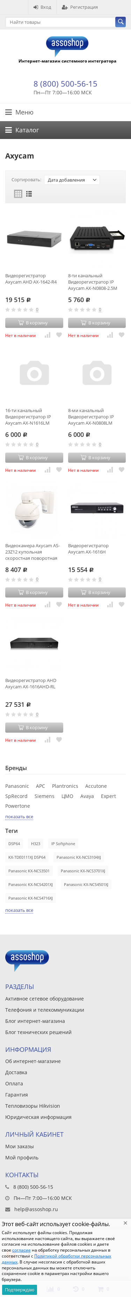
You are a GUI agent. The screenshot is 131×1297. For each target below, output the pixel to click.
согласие (21, 1250)
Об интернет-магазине (33, 1061)
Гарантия (16, 1094)
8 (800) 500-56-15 (65, 83)
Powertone (17, 806)
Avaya (87, 796)
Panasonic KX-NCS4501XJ (86, 884)
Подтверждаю (19, 1289)
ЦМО (67, 796)
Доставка (16, 1072)
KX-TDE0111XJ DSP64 (26, 857)
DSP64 (14, 843)
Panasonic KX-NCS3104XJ (79, 857)
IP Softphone (63, 843)
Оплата (14, 1083)
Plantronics (65, 786)
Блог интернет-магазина (35, 1021)
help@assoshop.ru (36, 1209)
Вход (42, 7)
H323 (35, 843)
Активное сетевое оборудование (44, 998)
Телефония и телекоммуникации (44, 1009)
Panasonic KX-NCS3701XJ (83, 870)
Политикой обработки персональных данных (56, 1259)
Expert (108, 796)
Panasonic (17, 786)
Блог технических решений (38, 1032)
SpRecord (16, 796)
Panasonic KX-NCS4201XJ (30, 884)
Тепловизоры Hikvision (32, 1105)
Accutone (96, 786)
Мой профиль (21, 1157)
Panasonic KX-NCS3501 (29, 870)
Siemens (44, 796)
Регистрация (80, 7)
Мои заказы (19, 1146)
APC (40, 786)
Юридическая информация (38, 1117)
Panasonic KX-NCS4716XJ (30, 898)
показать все (19, 816)
